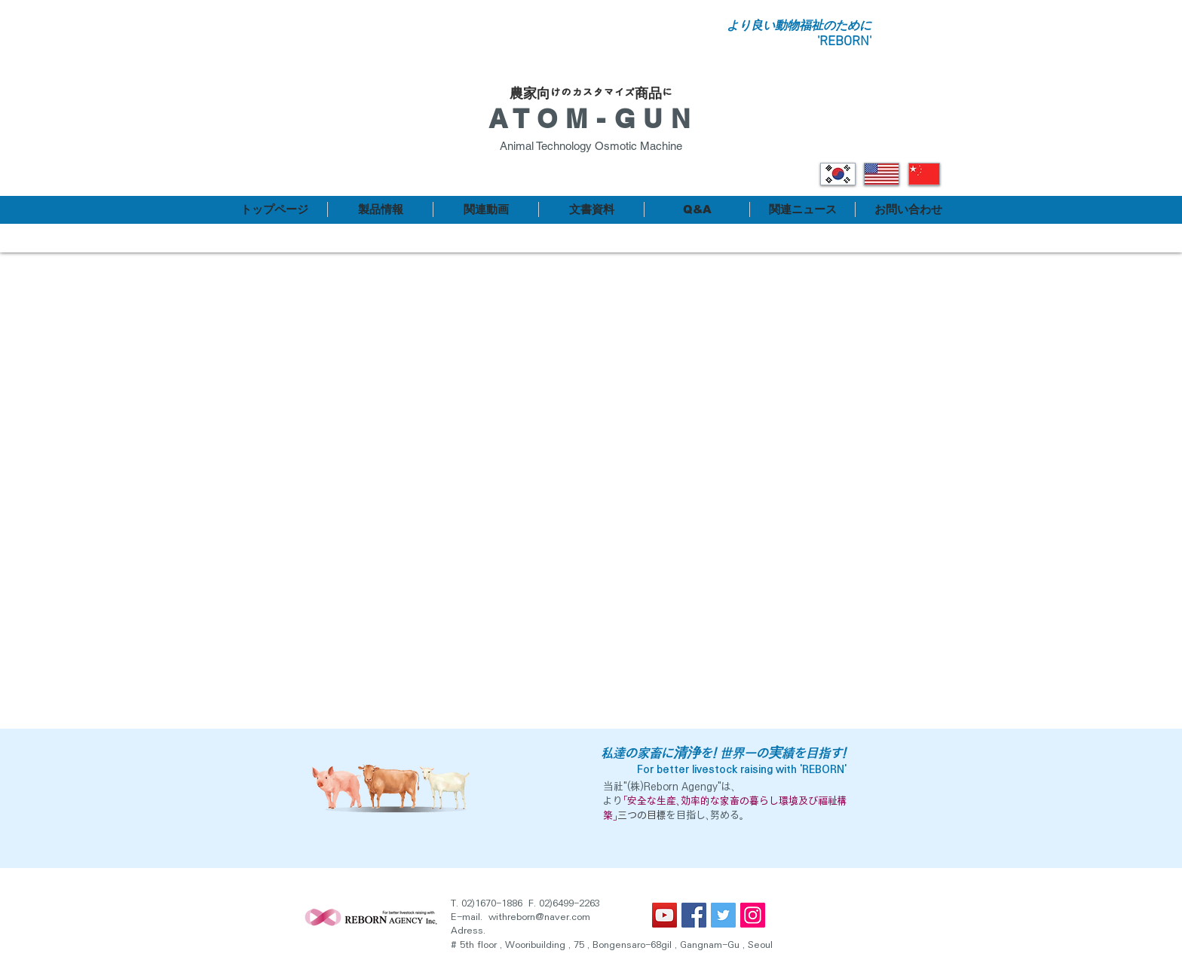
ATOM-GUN (593, 118)
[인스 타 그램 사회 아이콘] (752, 915)
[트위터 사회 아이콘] (723, 915)
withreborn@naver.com (539, 917)
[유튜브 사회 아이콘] (664, 915)
